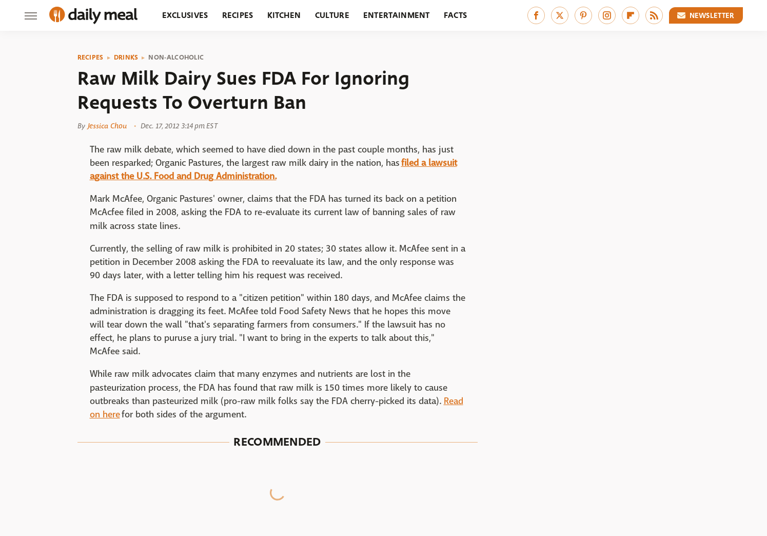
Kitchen (284, 15)
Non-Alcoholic (176, 57)
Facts (455, 15)
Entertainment (396, 15)
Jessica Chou (107, 125)
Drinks (126, 57)
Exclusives (185, 15)
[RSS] (654, 15)
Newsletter (706, 15)
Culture (332, 15)
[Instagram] (607, 15)
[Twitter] (559, 15)
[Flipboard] (630, 15)
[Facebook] (536, 15)
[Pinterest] (583, 15)
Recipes (237, 15)
